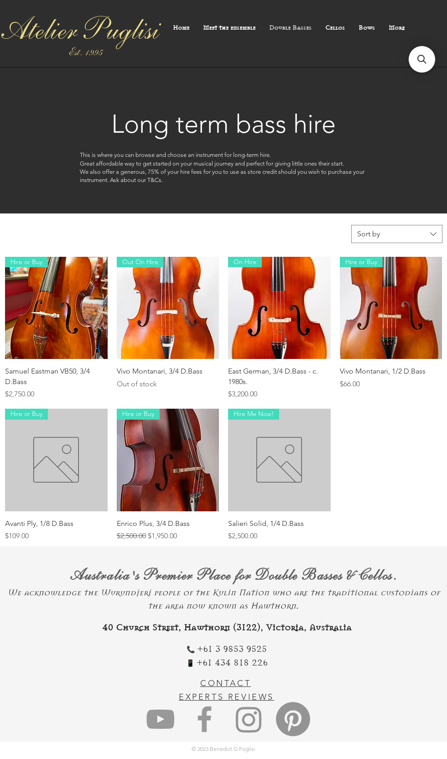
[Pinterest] (293, 719)
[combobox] (396, 234)
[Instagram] (249, 719)
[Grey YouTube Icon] (160, 719)
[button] (422, 59)
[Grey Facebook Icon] (204, 719)
